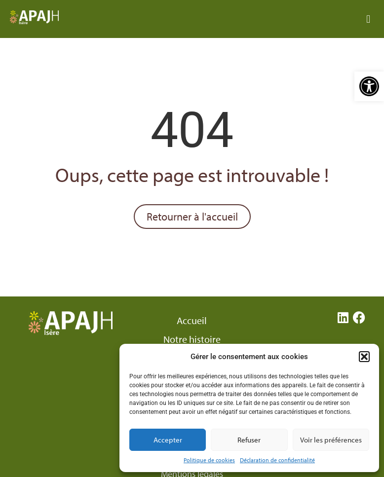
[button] (364, 357)
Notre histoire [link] (192, 339)
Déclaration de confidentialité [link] (277, 460)
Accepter (168, 439)
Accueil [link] (192, 321)
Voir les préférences (331, 439)
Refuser (249, 439)
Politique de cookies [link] (209, 460)
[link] (369, 86)
